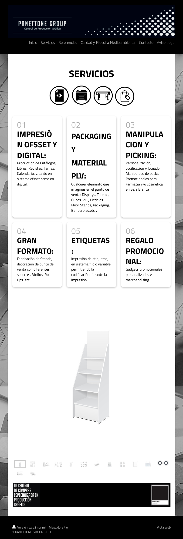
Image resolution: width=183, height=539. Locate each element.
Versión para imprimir (29, 527)
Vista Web (164, 527)
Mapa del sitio (58, 527)
